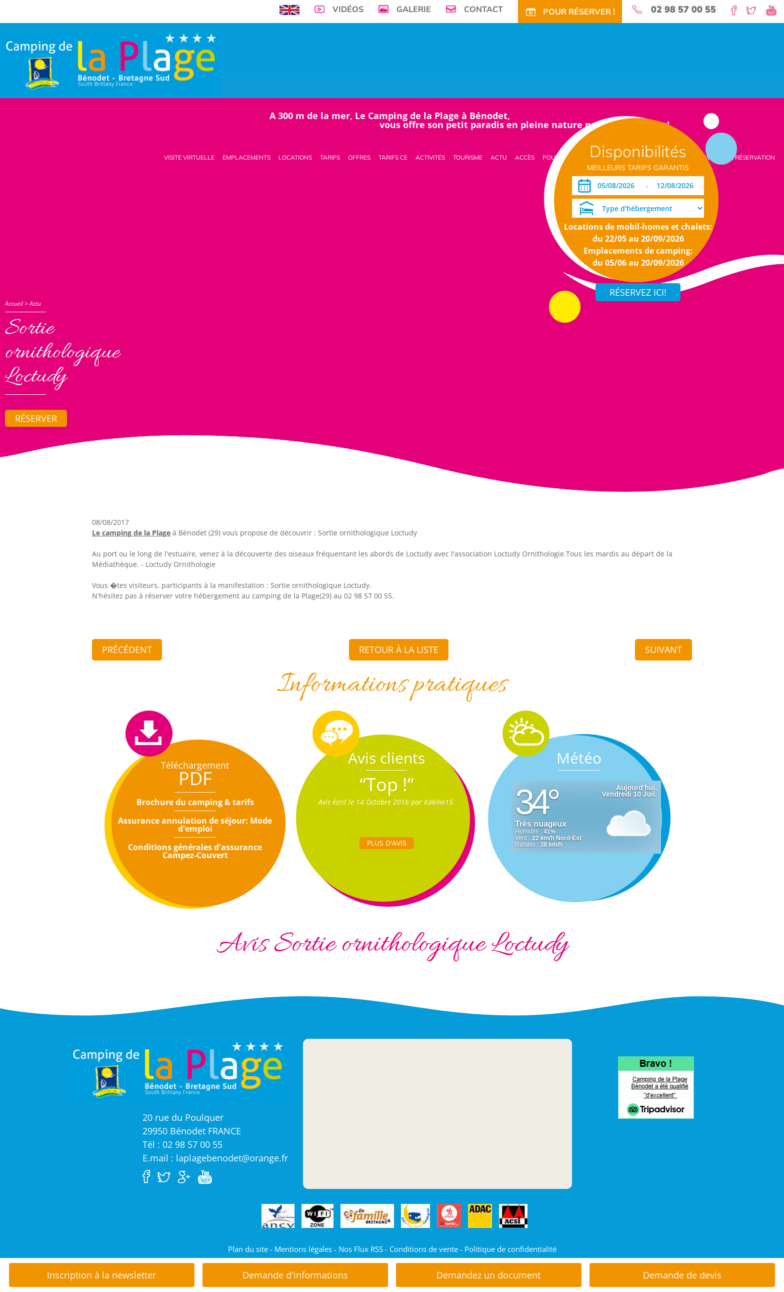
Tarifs (330, 157)
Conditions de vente (424, 1249)
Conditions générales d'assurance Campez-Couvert (195, 851)
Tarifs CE (393, 157)
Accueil (14, 303)
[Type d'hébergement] (638, 208)
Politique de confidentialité (510, 1249)
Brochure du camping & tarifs (195, 802)
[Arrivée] (617, 185)
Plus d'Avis (386, 843)
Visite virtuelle (189, 157)
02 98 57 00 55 (683, 9)
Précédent (127, 649)
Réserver (36, 418)
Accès (524, 157)
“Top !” (387, 784)
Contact (483, 9)
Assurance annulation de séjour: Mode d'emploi (195, 824)
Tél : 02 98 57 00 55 (182, 1144)
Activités (430, 157)
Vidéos (348, 9)
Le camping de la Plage (131, 532)
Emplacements (246, 157)
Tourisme (467, 157)
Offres (359, 157)
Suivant (663, 649)
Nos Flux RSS (360, 1249)
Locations (295, 157)
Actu (498, 157)
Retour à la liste (398, 649)
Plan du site (248, 1249)
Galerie (413, 9)
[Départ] (678, 185)
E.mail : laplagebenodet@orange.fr (215, 1158)
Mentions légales (303, 1249)
